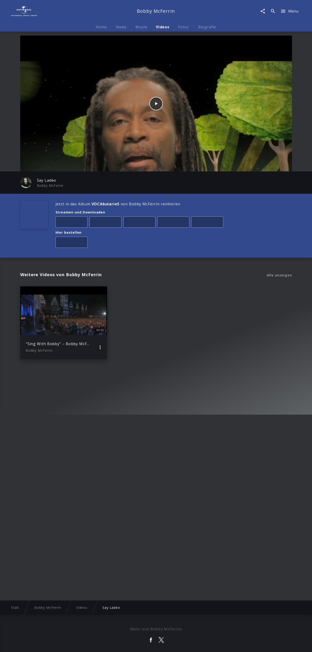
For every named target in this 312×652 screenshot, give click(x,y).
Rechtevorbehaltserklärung (84, 644)
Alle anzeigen (279, 275)
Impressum (47, 644)
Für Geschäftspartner (256, 644)
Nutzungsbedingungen (178, 644)
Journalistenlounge (217, 644)
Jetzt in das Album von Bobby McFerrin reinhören (118, 203)
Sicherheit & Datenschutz (133, 644)
